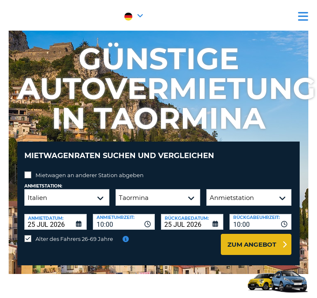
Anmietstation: (43, 186)
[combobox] (124, 222)
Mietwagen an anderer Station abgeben (89, 175)
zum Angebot (251, 244)
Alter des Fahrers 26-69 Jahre (74, 239)
